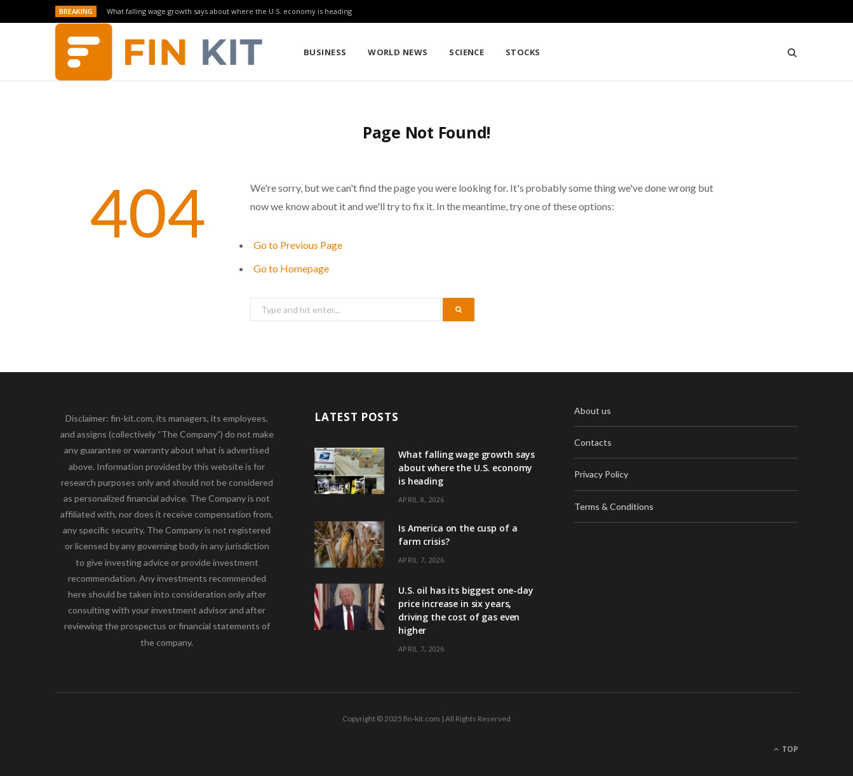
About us (592, 410)
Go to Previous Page (297, 245)
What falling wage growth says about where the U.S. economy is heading (229, 11)
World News (398, 52)
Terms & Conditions (614, 506)
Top (786, 749)
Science (466, 52)
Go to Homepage (291, 268)
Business (325, 52)
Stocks (523, 52)
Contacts (593, 442)
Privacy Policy (601, 474)
